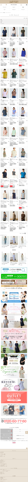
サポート (14, 458)
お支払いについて (2, 461)
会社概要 (14, 475)
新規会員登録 (2, 452)
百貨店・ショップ (2, 473)
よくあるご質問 (2, 465)
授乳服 (4, 12)
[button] (27, 233)
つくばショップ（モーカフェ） (6, 470)
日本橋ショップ (4, 469)
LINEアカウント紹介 (2, 453)
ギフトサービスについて (3, 463)
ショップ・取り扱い (14, 468)
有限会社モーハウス (2, 477)
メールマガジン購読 (2, 454)
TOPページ (1, 12)
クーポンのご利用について (3, 464)
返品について (2, 462)
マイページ (14, 450)
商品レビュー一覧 (2, 456)
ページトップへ (26, 448)
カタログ (1, 455)
